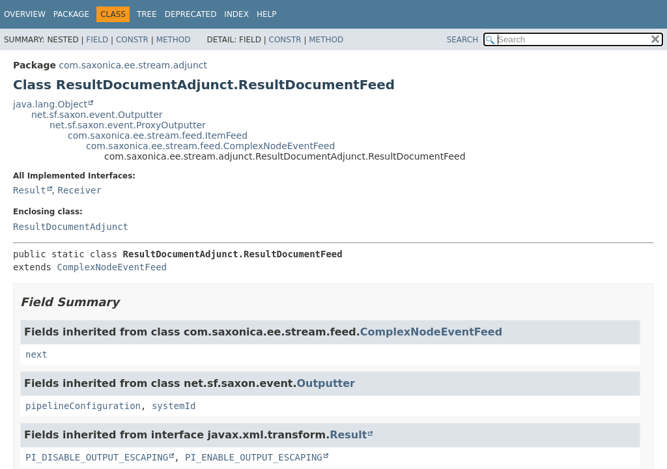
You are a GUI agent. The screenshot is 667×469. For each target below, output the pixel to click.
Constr (132, 39)
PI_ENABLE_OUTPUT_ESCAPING (253, 457)
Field (97, 39)
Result (29, 190)
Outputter (326, 383)
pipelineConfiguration (83, 406)
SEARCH (463, 39)
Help (267, 14)
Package (71, 14)
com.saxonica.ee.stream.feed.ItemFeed (158, 135)
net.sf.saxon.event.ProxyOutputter (128, 125)
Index (236, 14)
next (36, 354)
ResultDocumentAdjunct (70, 226)
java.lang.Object (50, 104)
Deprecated (191, 14)
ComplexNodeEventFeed (112, 267)
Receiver (79, 190)
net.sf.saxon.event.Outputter (97, 114)
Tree (147, 14)
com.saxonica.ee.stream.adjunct (133, 65)
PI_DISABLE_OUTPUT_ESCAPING (96, 457)
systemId (173, 406)
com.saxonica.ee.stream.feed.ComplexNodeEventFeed (210, 146)
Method (173, 39)
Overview (25, 14)
